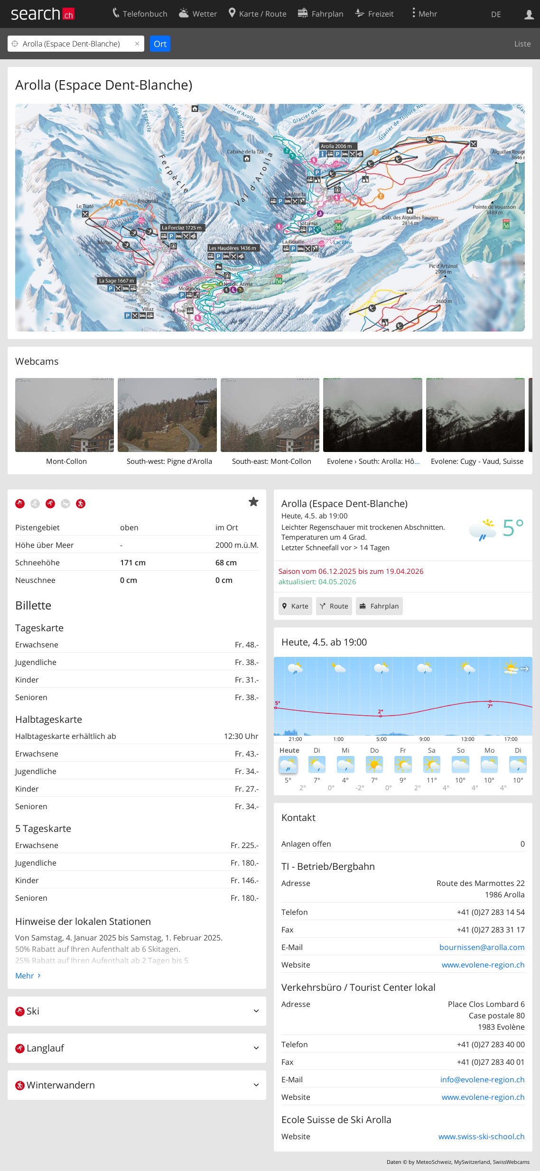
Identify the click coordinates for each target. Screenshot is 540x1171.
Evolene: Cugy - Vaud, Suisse (477, 461)
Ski (27, 1011)
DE (496, 14)
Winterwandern (55, 1085)
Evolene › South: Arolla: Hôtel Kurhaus (389, 461)
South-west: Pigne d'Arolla (169, 461)
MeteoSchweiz (433, 1161)
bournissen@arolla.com (482, 947)
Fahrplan (385, 605)
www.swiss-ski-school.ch (481, 1136)
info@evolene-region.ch (482, 1079)
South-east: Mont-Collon (271, 461)
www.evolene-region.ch (483, 964)
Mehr (24, 975)
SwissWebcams (511, 1161)
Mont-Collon (66, 461)
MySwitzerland (472, 1161)
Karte (299, 605)
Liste (522, 43)
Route (339, 605)
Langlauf (39, 1048)
